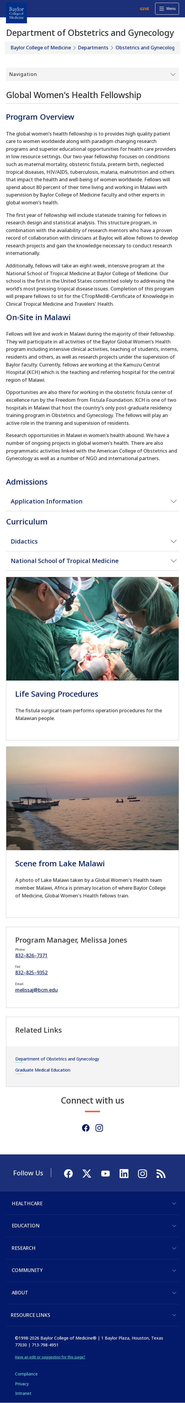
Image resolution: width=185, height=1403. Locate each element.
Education (26, 1225)
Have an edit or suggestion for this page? (50, 1357)
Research (24, 1248)
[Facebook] (86, 1128)
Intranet (23, 1393)
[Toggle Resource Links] (174, 1315)
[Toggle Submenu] (92, 74)
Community (27, 1270)
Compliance (26, 1374)
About (20, 1292)
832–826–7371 (31, 955)
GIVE (144, 8)
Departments (93, 47)
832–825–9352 (31, 972)
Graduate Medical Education (42, 1070)
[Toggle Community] (174, 1270)
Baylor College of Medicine (41, 47)
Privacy (22, 1384)
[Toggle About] (174, 1293)
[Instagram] (99, 1128)
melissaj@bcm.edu (36, 990)
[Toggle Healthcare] (174, 1203)
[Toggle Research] (174, 1248)
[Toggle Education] (174, 1226)
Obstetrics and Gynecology (146, 47)
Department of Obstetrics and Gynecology (57, 1059)
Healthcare (27, 1203)
